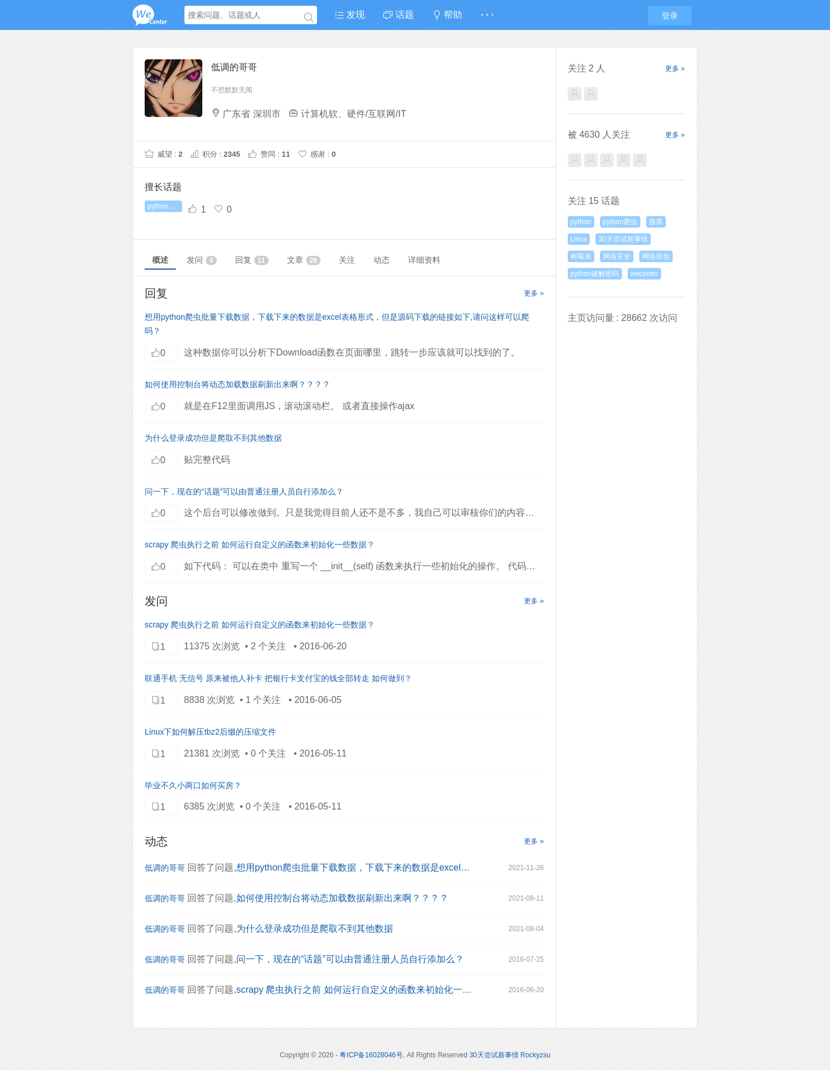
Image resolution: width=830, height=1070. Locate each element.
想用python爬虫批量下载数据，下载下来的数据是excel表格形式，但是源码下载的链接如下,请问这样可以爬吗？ (354, 867)
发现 (350, 15)
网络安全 (617, 256)
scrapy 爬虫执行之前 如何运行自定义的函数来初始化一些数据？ (260, 544)
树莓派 (581, 256)
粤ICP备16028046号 (370, 1055)
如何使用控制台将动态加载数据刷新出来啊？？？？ (237, 384)
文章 (303, 260)
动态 (381, 259)
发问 (202, 260)
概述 (160, 259)
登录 (670, 15)
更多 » (534, 293)
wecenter (645, 274)
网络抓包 (656, 256)
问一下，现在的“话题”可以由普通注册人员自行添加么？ (244, 491)
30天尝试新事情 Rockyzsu (509, 1055)
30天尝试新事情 (622, 239)
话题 (398, 15)
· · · (487, 15)
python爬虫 (620, 222)
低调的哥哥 (165, 867)
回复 (252, 260)
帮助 (447, 15)
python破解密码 (165, 206)
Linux (579, 239)
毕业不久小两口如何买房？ (193, 785)
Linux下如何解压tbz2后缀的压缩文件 (210, 731)
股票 (656, 222)
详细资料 (424, 259)
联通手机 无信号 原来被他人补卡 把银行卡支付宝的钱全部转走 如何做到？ (278, 678)
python (581, 222)
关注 (347, 259)
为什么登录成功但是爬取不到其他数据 (213, 438)
